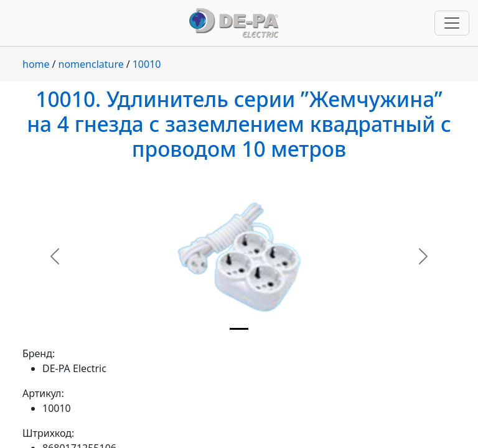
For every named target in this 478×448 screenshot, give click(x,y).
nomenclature (91, 64)
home (36, 64)
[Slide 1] (239, 329)
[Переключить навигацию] (451, 23)
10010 (147, 64)
